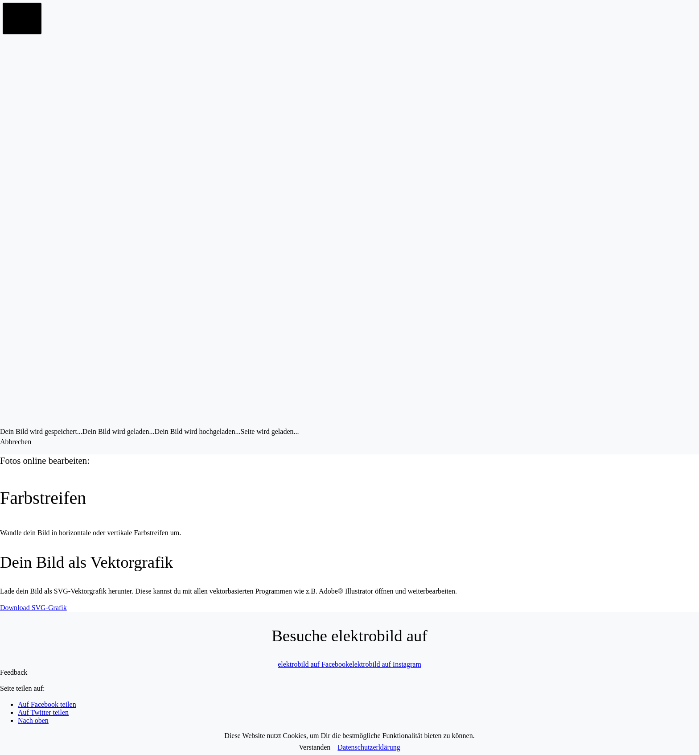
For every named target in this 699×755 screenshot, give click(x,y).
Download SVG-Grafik (33, 607)
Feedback (13, 672)
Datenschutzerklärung (368, 747)
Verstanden (314, 747)
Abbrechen (15, 442)
